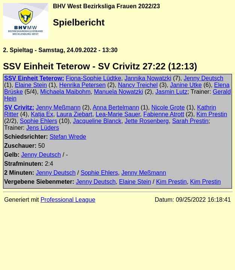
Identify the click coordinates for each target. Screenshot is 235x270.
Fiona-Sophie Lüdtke (93, 78)
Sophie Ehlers (38, 121)
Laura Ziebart (74, 114)
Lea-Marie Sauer (118, 114)
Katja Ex (42, 114)
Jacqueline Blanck (97, 121)
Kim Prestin (211, 114)
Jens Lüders (42, 127)
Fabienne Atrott (163, 114)
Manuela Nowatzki (118, 91)
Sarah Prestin (190, 121)
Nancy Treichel (138, 85)
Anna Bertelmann (116, 107)
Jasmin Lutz (171, 91)
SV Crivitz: (19, 107)
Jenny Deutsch (203, 78)
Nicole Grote (168, 107)
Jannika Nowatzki (148, 78)
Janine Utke (186, 85)
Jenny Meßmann (58, 107)
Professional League (68, 199)
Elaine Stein (31, 85)
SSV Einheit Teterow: (34, 78)
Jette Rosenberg (147, 121)
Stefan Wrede (68, 137)
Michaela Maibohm (65, 91)
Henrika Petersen (82, 85)
